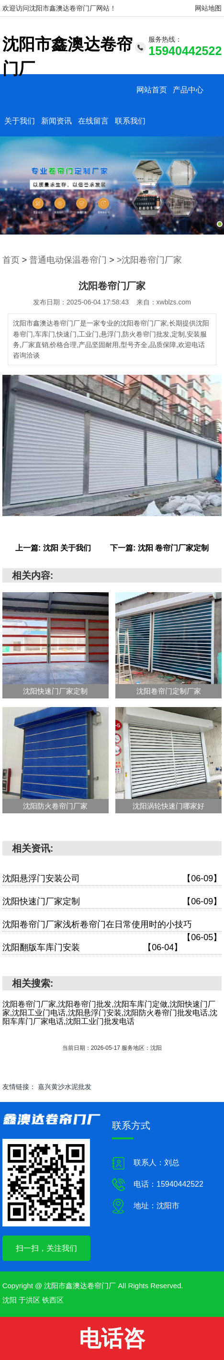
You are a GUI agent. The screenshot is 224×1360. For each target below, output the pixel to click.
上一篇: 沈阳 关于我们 (53, 548)
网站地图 (208, 8)
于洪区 (29, 1300)
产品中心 (188, 90)
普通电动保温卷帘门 (68, 260)
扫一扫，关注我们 (46, 1248)
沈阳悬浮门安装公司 (112, 878)
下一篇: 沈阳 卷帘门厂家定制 (159, 548)
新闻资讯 (56, 121)
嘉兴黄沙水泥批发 (64, 1086)
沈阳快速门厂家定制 (112, 901)
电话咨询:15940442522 (112, 1343)
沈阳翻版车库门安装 (92, 947)
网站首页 (151, 90)
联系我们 (130, 121)
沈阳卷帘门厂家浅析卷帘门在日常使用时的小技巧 (112, 926)
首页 (11, 260)
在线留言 (93, 121)
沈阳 (9, 1300)
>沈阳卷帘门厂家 (149, 260)
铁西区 (53, 1300)
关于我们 (19, 121)
